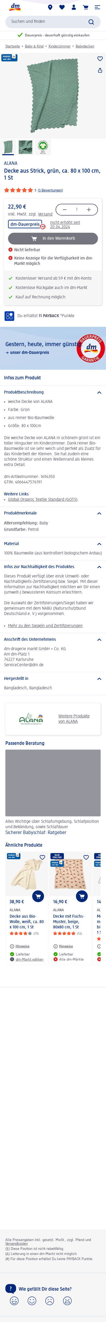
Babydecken (85, 46)
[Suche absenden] (91, 22)
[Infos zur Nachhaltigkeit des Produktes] (53, 567)
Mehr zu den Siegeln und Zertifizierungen (45, 626)
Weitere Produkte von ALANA (49, 719)
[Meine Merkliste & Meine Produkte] (62, 7)
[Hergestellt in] (53, 679)
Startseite (12, 46)
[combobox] (53, 22)
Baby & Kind (34, 46)
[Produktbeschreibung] (53, 392)
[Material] (53, 544)
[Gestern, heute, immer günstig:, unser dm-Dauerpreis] (53, 348)
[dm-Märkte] (50, 7)
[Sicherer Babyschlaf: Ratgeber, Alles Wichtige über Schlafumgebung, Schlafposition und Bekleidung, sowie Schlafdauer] (53, 793)
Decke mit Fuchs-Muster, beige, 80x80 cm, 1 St (68, 922)
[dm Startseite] (14, 7)
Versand (45, 214)
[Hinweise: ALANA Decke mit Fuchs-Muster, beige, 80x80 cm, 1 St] (63, 946)
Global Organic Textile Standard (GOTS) (43, 500)
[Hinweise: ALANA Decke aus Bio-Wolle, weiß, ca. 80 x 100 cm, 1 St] (20, 946)
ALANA (10, 163)
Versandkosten (16, 1244)
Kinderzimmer (60, 46)
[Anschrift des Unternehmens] (53, 639)
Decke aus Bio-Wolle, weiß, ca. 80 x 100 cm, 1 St (27, 922)
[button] (97, 7)
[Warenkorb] (85, 7)
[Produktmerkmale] (53, 513)
